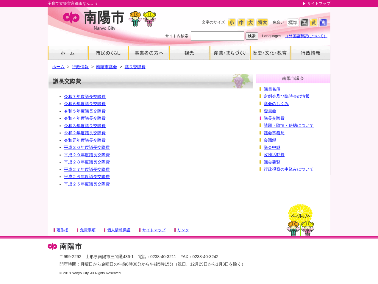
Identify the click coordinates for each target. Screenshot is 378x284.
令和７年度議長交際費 (85, 96)
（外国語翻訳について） (306, 36)
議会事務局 (274, 132)
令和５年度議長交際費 (85, 111)
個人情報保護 (118, 230)
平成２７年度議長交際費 (87, 169)
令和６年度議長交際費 (85, 103)
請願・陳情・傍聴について (289, 125)
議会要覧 (272, 162)
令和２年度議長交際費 (85, 132)
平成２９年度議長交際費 (87, 154)
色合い (278, 22)
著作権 (62, 230)
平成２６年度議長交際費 (87, 176)
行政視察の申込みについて (289, 169)
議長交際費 (135, 66)
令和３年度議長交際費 (85, 125)
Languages (271, 36)
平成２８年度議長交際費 (87, 162)
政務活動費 (274, 154)
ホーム (58, 66)
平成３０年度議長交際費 (87, 147)
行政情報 (80, 66)
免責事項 (88, 230)
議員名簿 (272, 89)
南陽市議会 (106, 66)
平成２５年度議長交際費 (87, 184)
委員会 (270, 110)
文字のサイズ (213, 22)
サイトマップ (318, 3)
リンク (183, 230)
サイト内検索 (176, 36)
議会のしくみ (276, 103)
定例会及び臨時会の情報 (287, 96)
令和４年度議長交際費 (85, 118)
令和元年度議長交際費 (85, 140)
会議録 (270, 140)
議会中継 (272, 147)
